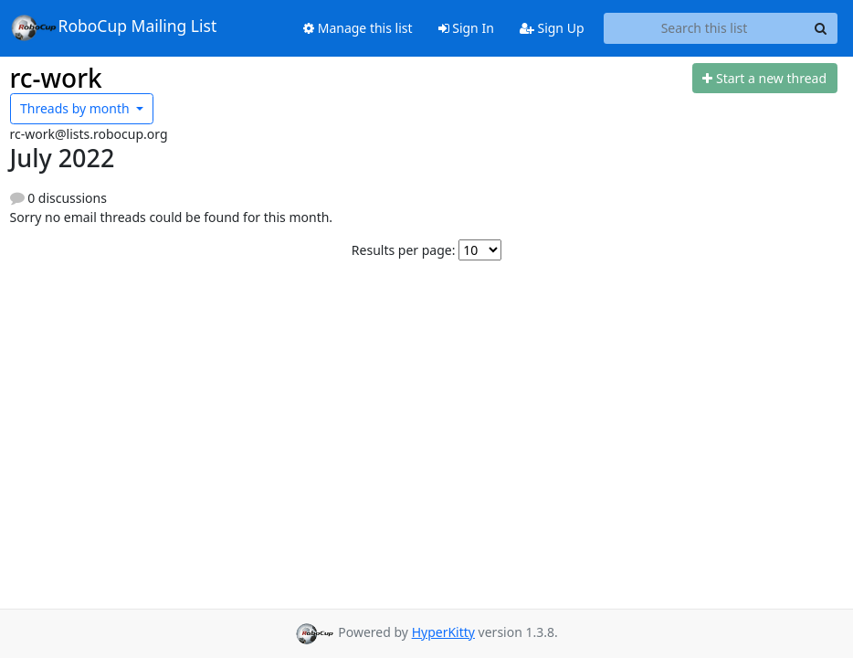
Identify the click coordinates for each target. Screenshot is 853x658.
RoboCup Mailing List (113, 27)
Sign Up (552, 28)
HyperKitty (443, 632)
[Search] (821, 28)
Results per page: (404, 250)
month (76, 108)
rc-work (56, 77)
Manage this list (358, 28)
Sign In (466, 28)
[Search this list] (705, 28)
